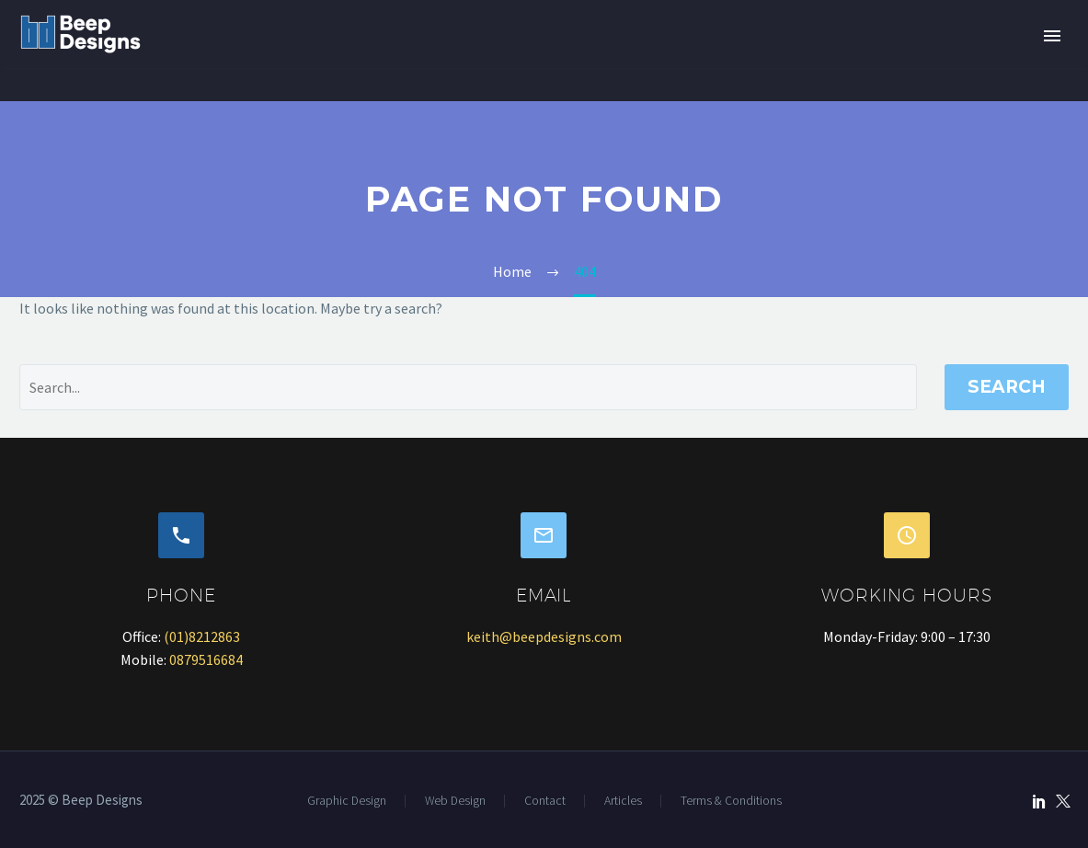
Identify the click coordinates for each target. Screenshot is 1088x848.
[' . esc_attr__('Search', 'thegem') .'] (468, 387)
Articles (623, 801)
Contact (545, 801)
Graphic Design (346, 801)
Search (1007, 386)
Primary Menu (1052, 35)
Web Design (455, 801)
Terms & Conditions (731, 801)
